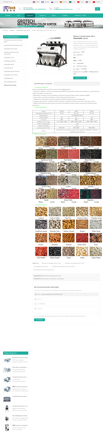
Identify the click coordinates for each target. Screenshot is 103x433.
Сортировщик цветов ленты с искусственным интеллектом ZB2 (20, 115)
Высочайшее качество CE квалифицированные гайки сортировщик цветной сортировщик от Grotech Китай (16, 359)
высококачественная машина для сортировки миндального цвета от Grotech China (40, 359)
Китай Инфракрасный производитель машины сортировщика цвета (20, 154)
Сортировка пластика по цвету (55, 404)
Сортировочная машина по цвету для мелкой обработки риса (20, 144)
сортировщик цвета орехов (23, 30)
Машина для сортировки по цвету (56, 390)
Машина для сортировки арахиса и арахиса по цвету (88, 359)
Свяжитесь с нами (80, 78)
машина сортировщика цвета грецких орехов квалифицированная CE (64, 359)
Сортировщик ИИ (8, 68)
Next (4, 366)
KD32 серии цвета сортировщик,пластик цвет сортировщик (20, 163)
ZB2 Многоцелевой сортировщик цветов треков (20, 125)
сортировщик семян (9, 57)
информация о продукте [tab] (43, 84)
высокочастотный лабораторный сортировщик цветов (20, 193)
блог (4, 392)
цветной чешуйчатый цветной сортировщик (11, 53)
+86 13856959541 (40, 9)
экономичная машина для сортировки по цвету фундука (52, 279)
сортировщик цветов (9, 64)
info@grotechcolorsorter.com (63, 9)
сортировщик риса (8, 78)
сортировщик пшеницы (10, 61)
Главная (7, 15)
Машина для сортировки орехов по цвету (51, 263)
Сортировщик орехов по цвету (41, 266)
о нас (18, 15)
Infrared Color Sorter (10, 85)
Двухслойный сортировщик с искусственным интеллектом (20, 105)
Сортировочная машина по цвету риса (57, 387)
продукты (12, 30)
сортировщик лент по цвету (11, 75)
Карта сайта (5, 401)
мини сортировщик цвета (10, 82)
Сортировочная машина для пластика (57, 396)
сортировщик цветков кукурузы (12, 71)
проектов (42, 15)
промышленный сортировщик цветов (13, 45)
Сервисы (65, 15)
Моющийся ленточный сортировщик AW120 (20, 96)
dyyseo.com (53, 430)
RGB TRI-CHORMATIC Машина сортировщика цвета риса (20, 173)
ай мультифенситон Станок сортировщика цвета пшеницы (20, 183)
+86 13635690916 (28, 9)
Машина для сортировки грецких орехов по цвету (63, 266)
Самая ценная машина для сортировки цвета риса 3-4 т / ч (20, 202)
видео (54, 15)
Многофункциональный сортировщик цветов (13, 41)
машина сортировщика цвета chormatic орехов (51, 294)
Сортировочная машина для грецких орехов (44, 270)
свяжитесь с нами (80, 15)
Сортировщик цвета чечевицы (55, 393)
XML (4, 395)
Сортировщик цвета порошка (19, 134)
